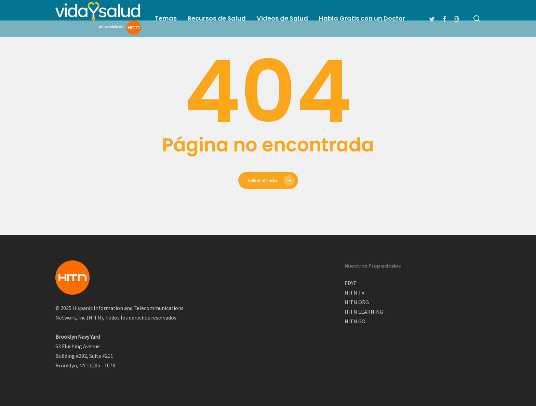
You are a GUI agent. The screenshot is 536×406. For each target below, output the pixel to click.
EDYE (351, 283)
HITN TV (354, 292)
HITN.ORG (357, 302)
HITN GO (355, 321)
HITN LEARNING (364, 311)
